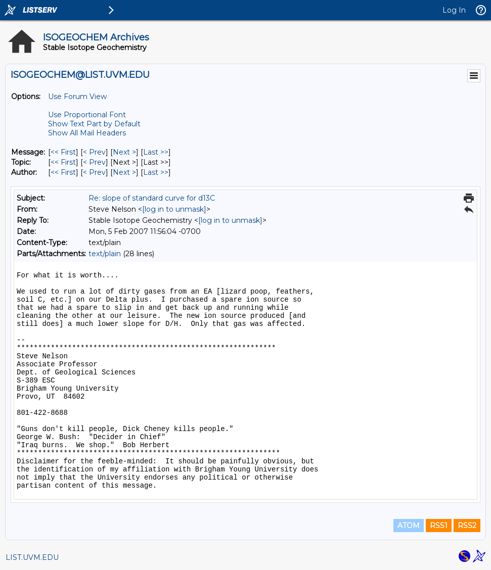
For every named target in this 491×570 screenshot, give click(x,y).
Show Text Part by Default (94, 123)
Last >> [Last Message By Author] (155, 172)
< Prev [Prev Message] (94, 152)
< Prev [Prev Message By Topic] (94, 162)
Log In (454, 10)
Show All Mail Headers (87, 132)
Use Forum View (77, 96)
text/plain (104, 253)
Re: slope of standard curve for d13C (151, 198)
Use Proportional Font (87, 114)
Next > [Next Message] (124, 152)
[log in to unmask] (174, 209)
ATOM (408, 525)
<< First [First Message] (63, 152)
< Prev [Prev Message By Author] (94, 172)
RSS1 (439, 525)
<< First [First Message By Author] (63, 172)
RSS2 (467, 525)
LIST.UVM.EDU (32, 557)
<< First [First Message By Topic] (63, 162)
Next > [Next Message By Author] (124, 172)
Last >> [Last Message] (155, 152)
